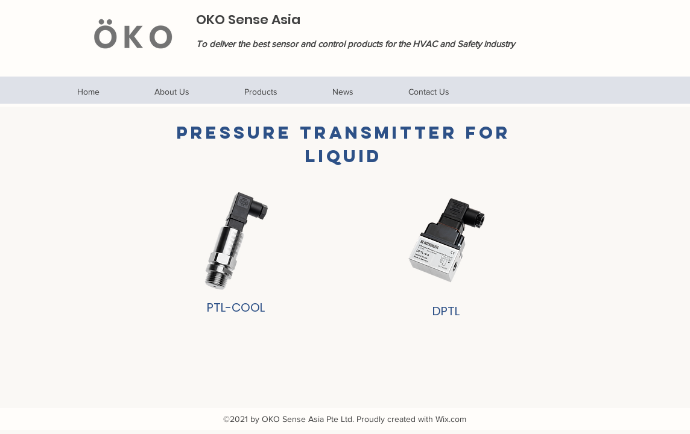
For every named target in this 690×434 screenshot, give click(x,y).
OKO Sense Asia (248, 19)
